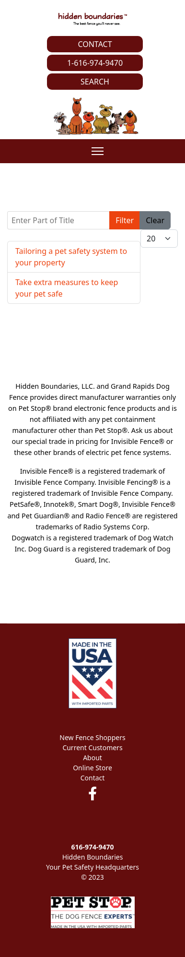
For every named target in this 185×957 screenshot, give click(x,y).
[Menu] (98, 151)
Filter (125, 220)
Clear (155, 220)
